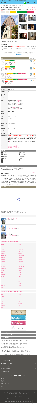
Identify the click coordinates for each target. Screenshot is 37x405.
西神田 (2, 280)
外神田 (2, 278)
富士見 (19, 285)
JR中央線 (12, 348)
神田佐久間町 (21, 257)
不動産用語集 (28, 400)
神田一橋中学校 (23, 354)
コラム (2, 388)
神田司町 (3, 263)
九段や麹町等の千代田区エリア (19, 356)
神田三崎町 (3, 287)
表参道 (19, 296)
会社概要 (7, 400)
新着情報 (2, 386)
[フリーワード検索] (28, 2)
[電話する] (31, 2)
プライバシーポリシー (13, 400)
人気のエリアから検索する (8, 356)
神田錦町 (3, 265)
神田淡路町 (20, 250)
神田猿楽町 (3, 276)
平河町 (2, 285)
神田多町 (20, 261)
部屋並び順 (32, 58)
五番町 (19, 274)
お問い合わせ (3, 389)
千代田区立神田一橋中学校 (13, 149)
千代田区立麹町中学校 (12, 148)
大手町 (2, 298)
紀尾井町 (20, 270)
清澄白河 (3, 307)
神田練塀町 (3, 268)
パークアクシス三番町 (10, 227)
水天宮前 (20, 305)
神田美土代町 (3, 270)
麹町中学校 (22, 353)
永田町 (19, 278)
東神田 (19, 283)
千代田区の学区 (13, 352)
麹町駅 (18, 110)
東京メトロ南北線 (14, 343)
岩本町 (2, 248)
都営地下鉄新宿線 (14, 346)
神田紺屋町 (20, 255)
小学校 (18, 352)
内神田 (19, 248)
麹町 (2, 274)
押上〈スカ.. (20, 309)
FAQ (19, 400)
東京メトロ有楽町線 (14, 345)
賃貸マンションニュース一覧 (5, 385)
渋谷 (19, 298)
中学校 (18, 353)
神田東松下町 (21, 268)
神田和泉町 (3, 253)
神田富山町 (20, 263)
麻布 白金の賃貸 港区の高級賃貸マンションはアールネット (17, 403)
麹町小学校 (22, 352)
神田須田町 (20, 259)
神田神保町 (3, 259)
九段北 (2, 272)
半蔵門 (2, 303)
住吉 (19, 307)
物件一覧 (2, 382)
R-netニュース (22, 400)
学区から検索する (7, 352)
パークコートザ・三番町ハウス (12, 220)
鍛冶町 (2, 250)
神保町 (2, 305)
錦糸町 (2, 309)
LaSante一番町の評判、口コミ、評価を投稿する (28, 173)
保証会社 (10, 143)
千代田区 (12, 5)
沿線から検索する (7, 342)
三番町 (19, 276)
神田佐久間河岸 (4, 257)
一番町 (16, 5)
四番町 (19, 287)
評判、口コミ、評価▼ (32, 7)
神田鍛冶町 (3, 255)
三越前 (19, 300)
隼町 (2, 283)
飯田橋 (2, 246)
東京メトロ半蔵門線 (9, 222)
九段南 (19, 272)
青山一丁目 (3, 300)
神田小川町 (20, 253)
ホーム (2, 5)
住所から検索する (7, 5)
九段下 (19, 303)
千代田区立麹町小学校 (12, 146)
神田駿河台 (3, 261)
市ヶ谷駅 (17, 103)
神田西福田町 (21, 265)
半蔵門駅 (18, 102)
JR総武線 (12, 349)
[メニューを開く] (34, 2)
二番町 (19, 280)
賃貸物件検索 (3, 383)
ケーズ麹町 (8, 234)
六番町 (2, 289)
